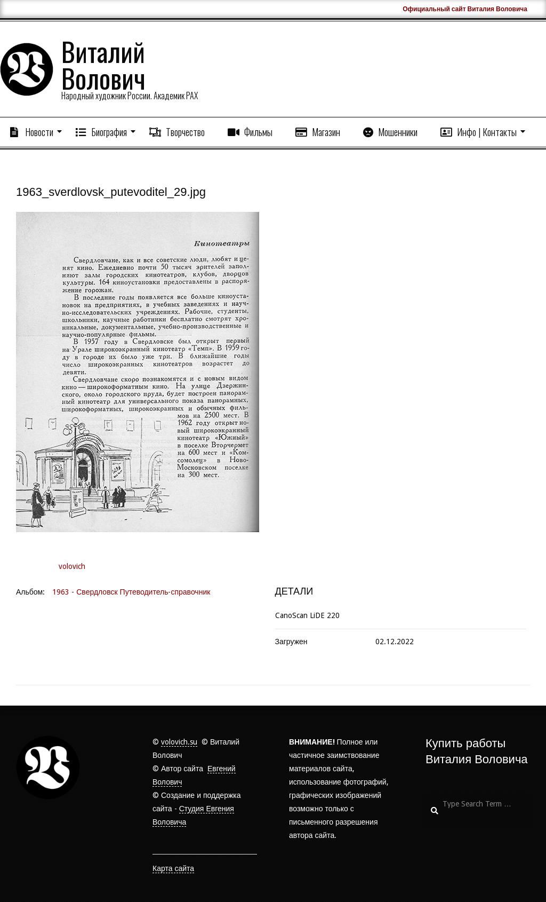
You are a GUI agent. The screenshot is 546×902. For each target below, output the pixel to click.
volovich (72, 566)
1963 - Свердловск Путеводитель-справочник (131, 592)
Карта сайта (173, 868)
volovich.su (179, 742)
